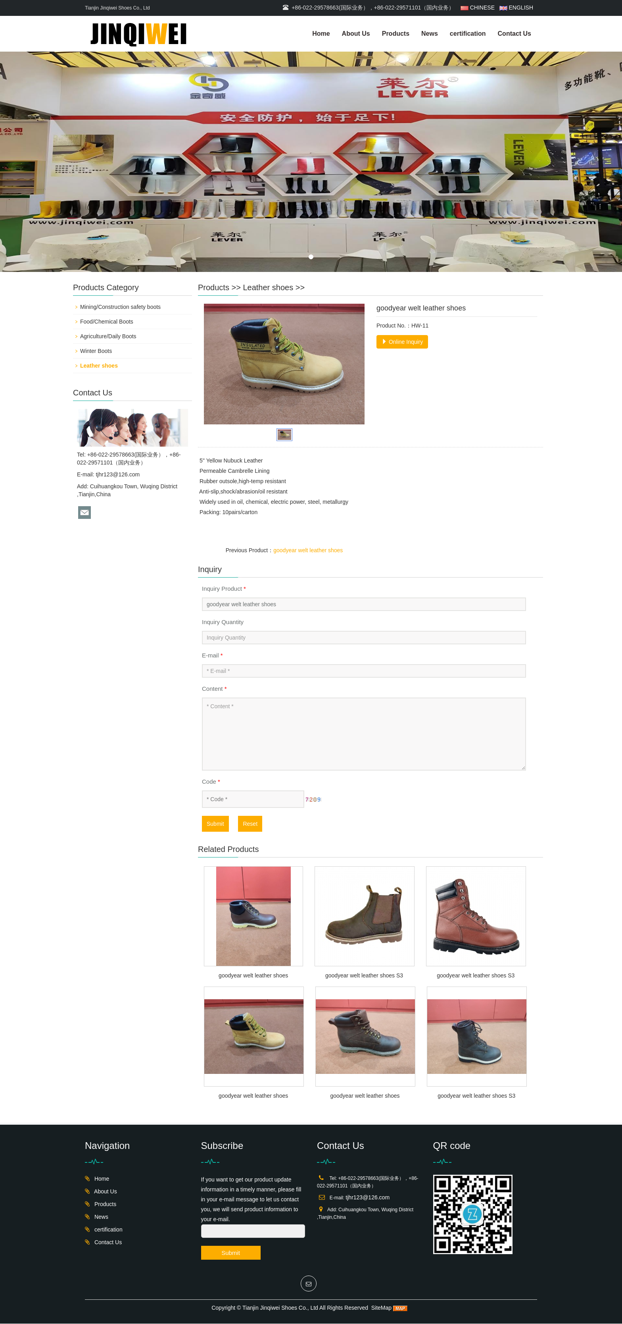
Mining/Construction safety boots (120, 307)
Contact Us (514, 33)
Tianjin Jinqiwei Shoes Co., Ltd (280, 1308)
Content (214, 688)
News (429, 33)
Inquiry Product (224, 588)
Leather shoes (268, 287)
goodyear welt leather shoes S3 (364, 976)
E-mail (212, 655)
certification (468, 33)
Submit (215, 824)
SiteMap (381, 1308)
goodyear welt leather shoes (308, 550)
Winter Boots (96, 351)
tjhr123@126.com (118, 474)
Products (395, 33)
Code (211, 781)
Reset (250, 824)
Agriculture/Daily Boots (108, 336)
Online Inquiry (402, 342)
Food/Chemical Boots (106, 321)
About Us (356, 33)
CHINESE (478, 7)
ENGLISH (515, 7)
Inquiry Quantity (223, 622)
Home (321, 33)
